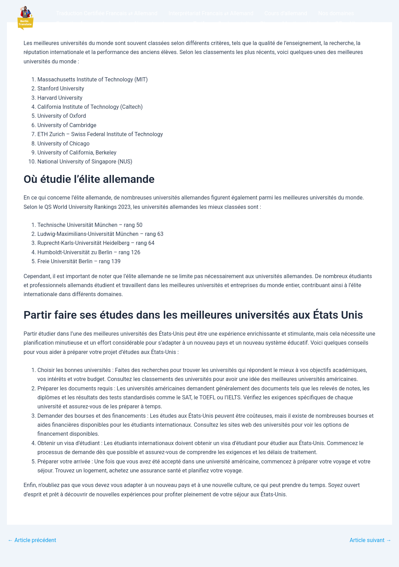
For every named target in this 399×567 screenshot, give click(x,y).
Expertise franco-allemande (89, 23)
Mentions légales (303, 23)
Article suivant (370, 540)
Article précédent (32, 540)
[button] (25, 19)
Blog (265, 23)
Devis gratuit (233, 23)
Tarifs (200, 23)
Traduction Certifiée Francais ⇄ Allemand (106, 13)
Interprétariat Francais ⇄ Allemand (210, 13)
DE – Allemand (353, 23)
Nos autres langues (158, 23)
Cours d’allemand (285, 13)
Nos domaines (336, 13)
